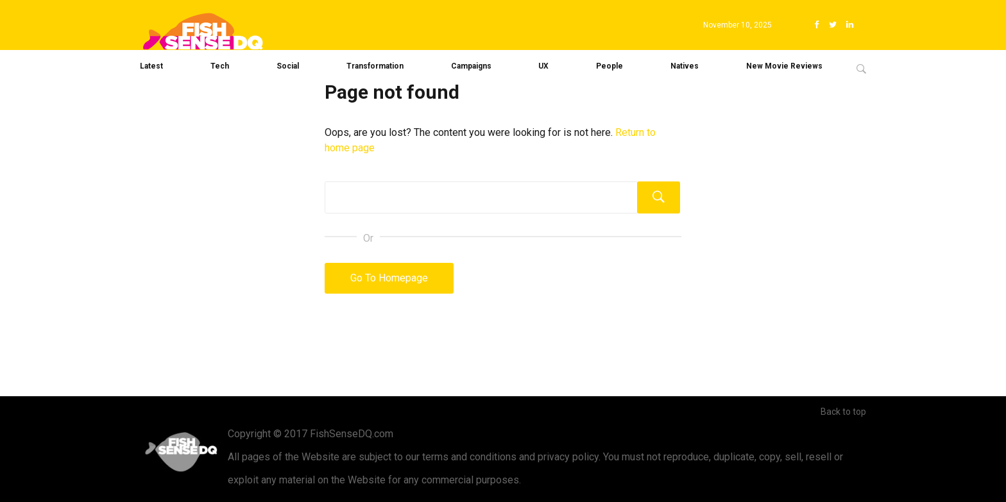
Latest (151, 66)
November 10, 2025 (737, 25)
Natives (684, 66)
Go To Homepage (389, 278)
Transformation (375, 66)
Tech (219, 66)
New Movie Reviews (784, 66)
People (609, 66)
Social (288, 66)
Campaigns (471, 66)
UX (543, 66)
